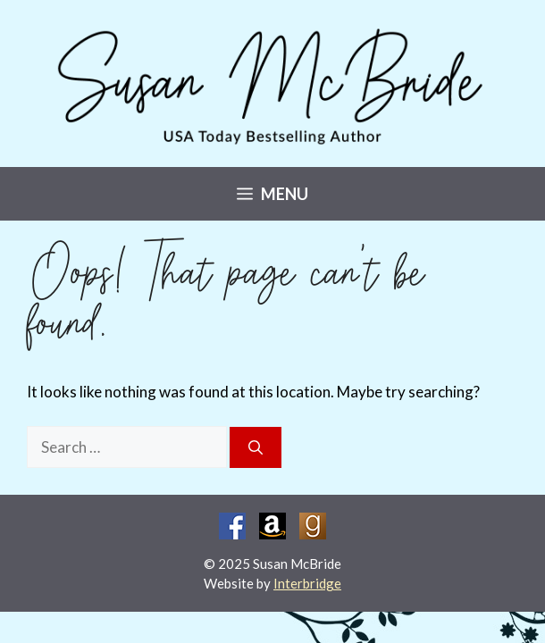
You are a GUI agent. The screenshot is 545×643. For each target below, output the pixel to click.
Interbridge (307, 583)
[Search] (255, 447)
